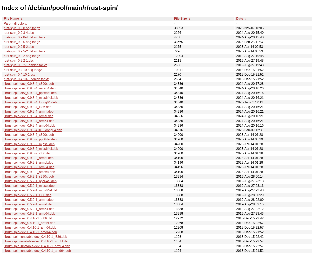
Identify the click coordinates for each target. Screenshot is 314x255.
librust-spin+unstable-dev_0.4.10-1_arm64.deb (37, 246)
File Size (180, 18)
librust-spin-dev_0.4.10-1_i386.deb (28, 218)
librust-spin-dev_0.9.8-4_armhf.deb (28, 111)
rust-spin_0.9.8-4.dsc (19, 32)
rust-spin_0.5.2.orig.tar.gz (22, 56)
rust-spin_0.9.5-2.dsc (19, 46)
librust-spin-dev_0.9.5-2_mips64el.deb (31, 148)
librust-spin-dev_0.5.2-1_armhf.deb (28, 199)
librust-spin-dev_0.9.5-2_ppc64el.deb (30, 139)
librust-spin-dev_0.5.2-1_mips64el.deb (31, 190)
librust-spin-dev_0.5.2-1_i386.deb (27, 195)
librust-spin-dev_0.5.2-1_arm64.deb (29, 209)
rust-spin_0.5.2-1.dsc (19, 60)
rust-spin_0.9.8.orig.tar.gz (22, 28)
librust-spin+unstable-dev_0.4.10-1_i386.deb (35, 236)
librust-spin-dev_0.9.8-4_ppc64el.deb (30, 93)
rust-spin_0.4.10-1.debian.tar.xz (26, 79)
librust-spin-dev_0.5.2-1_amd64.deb (29, 213)
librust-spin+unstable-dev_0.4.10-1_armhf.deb (36, 241)
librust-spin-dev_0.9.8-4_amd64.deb (29, 125)
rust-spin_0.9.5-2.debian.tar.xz (25, 51)
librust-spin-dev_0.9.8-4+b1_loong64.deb (33, 130)
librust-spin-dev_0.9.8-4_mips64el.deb (31, 97)
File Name (11, 18)
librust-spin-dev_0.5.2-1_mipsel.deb (29, 185)
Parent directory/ (15, 23)
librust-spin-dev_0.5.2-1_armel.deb (28, 204)
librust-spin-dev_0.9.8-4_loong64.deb (30, 102)
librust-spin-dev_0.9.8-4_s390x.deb (29, 83)
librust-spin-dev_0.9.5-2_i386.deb (27, 153)
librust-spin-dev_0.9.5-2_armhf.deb (28, 158)
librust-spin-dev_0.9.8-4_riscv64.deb (29, 88)
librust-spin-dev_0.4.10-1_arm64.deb (30, 227)
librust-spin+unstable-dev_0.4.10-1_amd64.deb (37, 250)
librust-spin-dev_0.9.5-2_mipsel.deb (29, 144)
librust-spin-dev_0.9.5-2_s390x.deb (29, 134)
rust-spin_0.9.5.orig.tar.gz (22, 42)
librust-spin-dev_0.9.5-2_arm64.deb (29, 167)
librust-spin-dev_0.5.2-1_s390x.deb (29, 176)
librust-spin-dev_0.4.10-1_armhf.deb (29, 223)
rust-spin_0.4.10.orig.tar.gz (23, 70)
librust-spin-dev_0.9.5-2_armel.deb (28, 162)
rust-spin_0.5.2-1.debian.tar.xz (25, 65)
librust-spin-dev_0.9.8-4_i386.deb (27, 107)
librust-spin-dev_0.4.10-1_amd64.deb (30, 232)
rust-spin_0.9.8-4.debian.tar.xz (25, 37)
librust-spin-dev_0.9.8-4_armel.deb (28, 116)
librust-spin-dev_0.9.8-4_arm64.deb (29, 121)
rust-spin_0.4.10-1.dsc (19, 74)
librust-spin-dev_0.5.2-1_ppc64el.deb (30, 181)
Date (239, 18)
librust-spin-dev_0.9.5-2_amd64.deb (29, 172)
